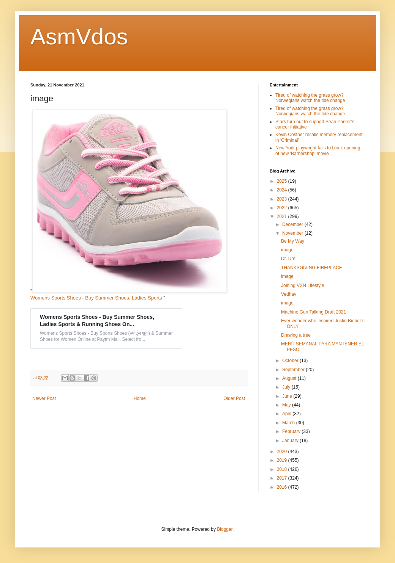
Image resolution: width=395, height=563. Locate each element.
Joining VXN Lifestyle (302, 285)
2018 (282, 469)
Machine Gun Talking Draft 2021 (313, 312)
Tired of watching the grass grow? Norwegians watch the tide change (310, 98)
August (290, 378)
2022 (282, 207)
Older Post (234, 398)
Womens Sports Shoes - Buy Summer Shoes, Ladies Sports (96, 298)
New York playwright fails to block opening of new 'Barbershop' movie (317, 150)
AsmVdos (79, 36)
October (291, 360)
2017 (282, 478)
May (287, 405)
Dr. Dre (288, 258)
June (287, 396)
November (293, 233)
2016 (282, 487)
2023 (282, 199)
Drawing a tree (296, 335)
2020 (282, 451)
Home (140, 398)
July (287, 387)
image (287, 249)
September (294, 369)
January (291, 440)
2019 (282, 460)
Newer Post (44, 398)
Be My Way (292, 241)
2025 (282, 181)
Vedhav (288, 294)
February (292, 431)
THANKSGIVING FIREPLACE (311, 267)
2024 (282, 190)
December (293, 224)
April (287, 413)
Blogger (224, 529)
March (289, 422)
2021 (282, 216)
